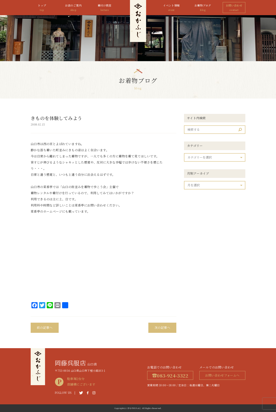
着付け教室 (104, 7)
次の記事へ (162, 327)
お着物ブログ (202, 7)
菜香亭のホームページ (46, 211)
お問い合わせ (234, 7)
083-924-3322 (170, 375)
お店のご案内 (73, 7)
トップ (42, 7)
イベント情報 (171, 7)
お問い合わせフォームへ (222, 375)
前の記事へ (45, 327)
